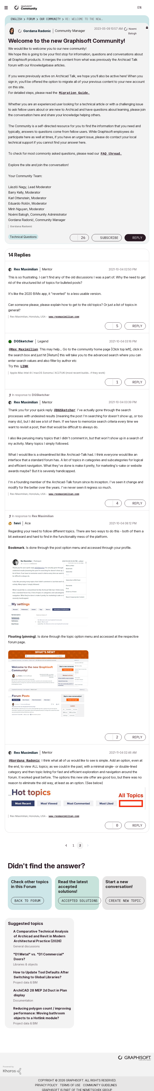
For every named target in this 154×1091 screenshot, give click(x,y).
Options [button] (143, 19)
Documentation (23, 1000)
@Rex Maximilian (23, 349)
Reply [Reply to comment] (137, 326)
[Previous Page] (66, 845)
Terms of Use (70, 1085)
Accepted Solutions (80, 901)
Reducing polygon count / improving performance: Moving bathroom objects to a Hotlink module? (42, 1013)
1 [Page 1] (73, 845)
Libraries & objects (25, 964)
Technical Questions (23, 236)
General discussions (26, 946)
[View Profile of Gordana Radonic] (37, 31)
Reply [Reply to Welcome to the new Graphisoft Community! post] (137, 238)
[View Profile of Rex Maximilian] (26, 269)
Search (127, 7)
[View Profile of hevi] (17, 523)
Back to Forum (27, 901)
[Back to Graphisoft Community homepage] (26, 7)
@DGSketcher (64, 410)
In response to (31, 395)
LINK (24, 366)
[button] (74, 237)
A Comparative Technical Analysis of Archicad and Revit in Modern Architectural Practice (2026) (40, 936)
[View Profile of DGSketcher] (23, 341)
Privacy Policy (46, 1085)
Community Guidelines (100, 1085)
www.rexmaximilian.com (64, 317)
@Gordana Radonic (24, 761)
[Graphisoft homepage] (134, 1058)
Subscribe (109, 238)
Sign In (147, 7)
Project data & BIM (25, 982)
